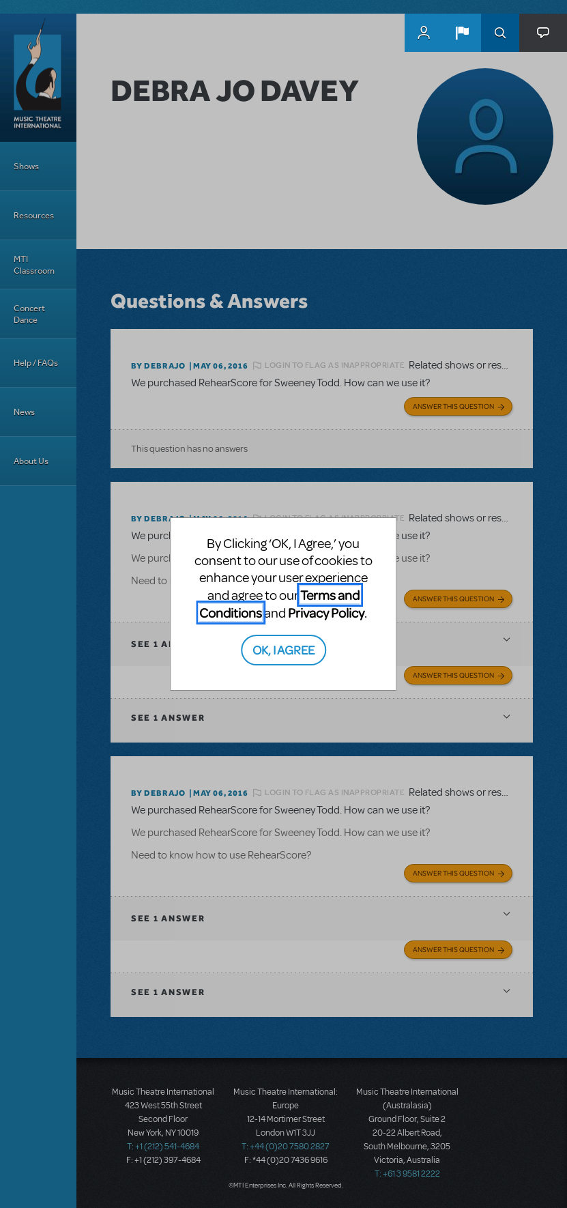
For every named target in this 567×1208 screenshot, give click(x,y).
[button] (462, 33)
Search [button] (500, 33)
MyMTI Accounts (424, 33)
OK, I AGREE (283, 649)
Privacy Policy (326, 612)
